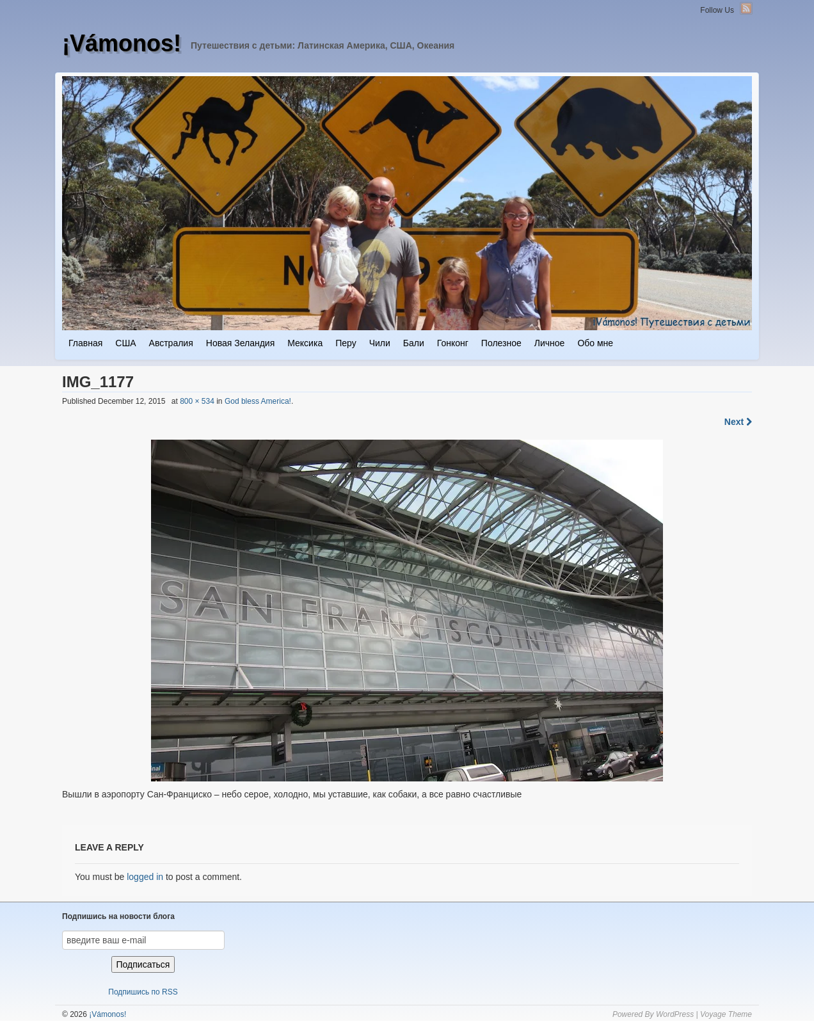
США (125, 343)
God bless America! (258, 401)
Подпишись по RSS (142, 991)
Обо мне (595, 343)
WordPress (675, 1014)
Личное (549, 343)
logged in (145, 877)
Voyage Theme (726, 1014)
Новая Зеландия (240, 343)
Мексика (305, 343)
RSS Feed (746, 8)
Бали (413, 343)
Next (738, 422)
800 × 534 (197, 401)
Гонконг (452, 343)
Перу (345, 343)
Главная (85, 343)
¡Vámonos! (121, 43)
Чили (379, 343)
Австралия (171, 343)
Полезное (501, 343)
